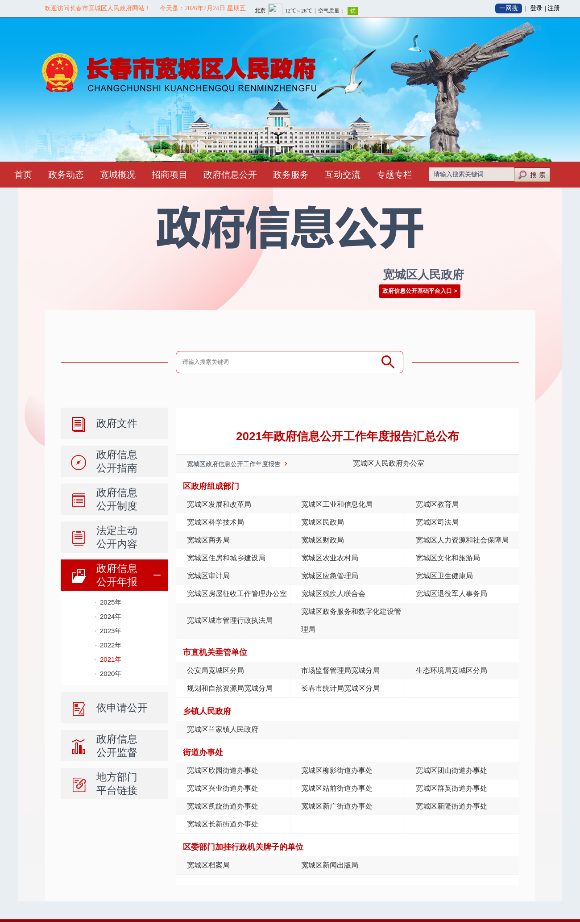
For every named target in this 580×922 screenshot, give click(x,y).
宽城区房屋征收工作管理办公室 (237, 593)
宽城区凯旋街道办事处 (222, 806)
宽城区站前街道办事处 (337, 788)
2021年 (110, 659)
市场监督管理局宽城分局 (340, 670)
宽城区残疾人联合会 (333, 593)
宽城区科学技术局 (215, 522)
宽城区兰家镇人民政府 (222, 729)
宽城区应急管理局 (329, 576)
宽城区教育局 (437, 504)
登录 (536, 8)
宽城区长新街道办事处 (222, 824)
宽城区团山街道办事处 (451, 770)
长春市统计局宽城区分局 (340, 688)
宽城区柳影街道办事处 (337, 770)
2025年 (110, 602)
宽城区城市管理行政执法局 (230, 620)
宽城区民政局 (322, 522)
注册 (553, 8)
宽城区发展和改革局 (219, 504)
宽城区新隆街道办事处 (451, 806)
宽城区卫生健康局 (444, 576)
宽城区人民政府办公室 (388, 463)
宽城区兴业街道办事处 (222, 788)
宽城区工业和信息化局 (337, 504)
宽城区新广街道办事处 (337, 806)
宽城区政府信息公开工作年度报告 (234, 463)
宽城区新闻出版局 (329, 865)
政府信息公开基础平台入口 (417, 291)
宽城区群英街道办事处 (451, 788)
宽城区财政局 (322, 540)
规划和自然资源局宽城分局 (230, 688)
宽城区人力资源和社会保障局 (462, 540)
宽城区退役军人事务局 (451, 593)
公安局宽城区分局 (215, 670)
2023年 (110, 630)
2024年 (110, 616)
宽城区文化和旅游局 (448, 558)
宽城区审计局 (208, 576)
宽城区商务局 (208, 540)
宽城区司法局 (437, 522)
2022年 (110, 645)
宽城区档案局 (208, 865)
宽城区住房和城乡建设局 (226, 558)
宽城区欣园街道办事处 (222, 770)
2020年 (110, 673)
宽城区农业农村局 (329, 558)
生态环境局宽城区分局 (451, 670)
